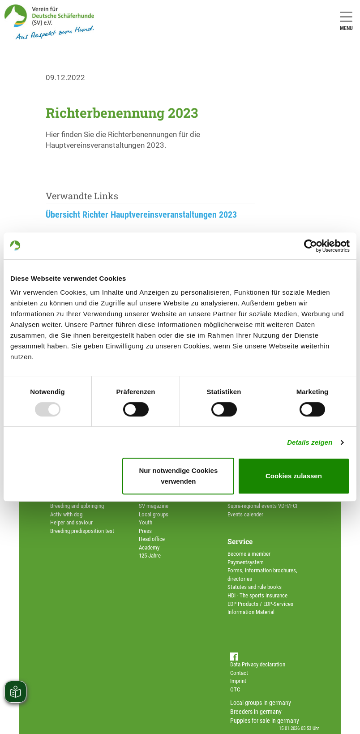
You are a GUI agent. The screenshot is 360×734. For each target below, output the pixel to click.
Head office (152, 539)
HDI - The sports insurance (257, 595)
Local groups (153, 514)
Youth (145, 522)
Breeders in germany (256, 711)
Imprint (238, 681)
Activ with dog (66, 514)
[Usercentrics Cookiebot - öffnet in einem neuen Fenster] (310, 246)
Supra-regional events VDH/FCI (262, 505)
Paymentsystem (245, 562)
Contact (239, 673)
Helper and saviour (71, 522)
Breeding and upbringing (77, 505)
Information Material (250, 612)
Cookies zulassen (294, 476)
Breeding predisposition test (82, 531)
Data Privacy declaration (257, 664)
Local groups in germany (260, 702)
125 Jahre (150, 555)
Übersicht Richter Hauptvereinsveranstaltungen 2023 (141, 214)
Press (145, 531)
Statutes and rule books (254, 587)
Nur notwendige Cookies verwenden (178, 476)
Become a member (248, 553)
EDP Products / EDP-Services (260, 604)
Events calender (245, 514)
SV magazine (153, 505)
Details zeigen (309, 442)
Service (240, 541)
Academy (149, 547)
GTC (235, 689)
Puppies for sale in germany (264, 720)
